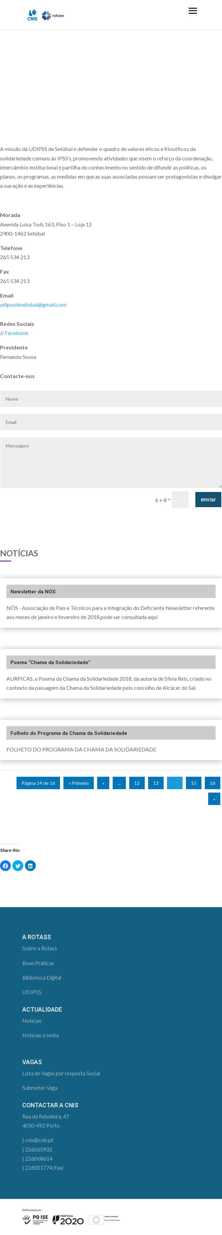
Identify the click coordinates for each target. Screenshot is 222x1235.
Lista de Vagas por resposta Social (61, 1073)
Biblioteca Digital (41, 977)
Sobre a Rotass (39, 948)
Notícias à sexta (40, 1035)
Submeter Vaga (39, 1087)
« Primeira (78, 783)
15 (193, 783)
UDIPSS (31, 992)
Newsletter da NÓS (33, 592)
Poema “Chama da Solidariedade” (50, 662)
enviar (208, 499)
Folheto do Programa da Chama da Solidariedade (68, 733)
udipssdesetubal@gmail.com (33, 304)
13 (156, 783)
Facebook (16, 333)
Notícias (31, 1020)
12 (137, 783)
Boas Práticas (38, 963)
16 (212, 783)
